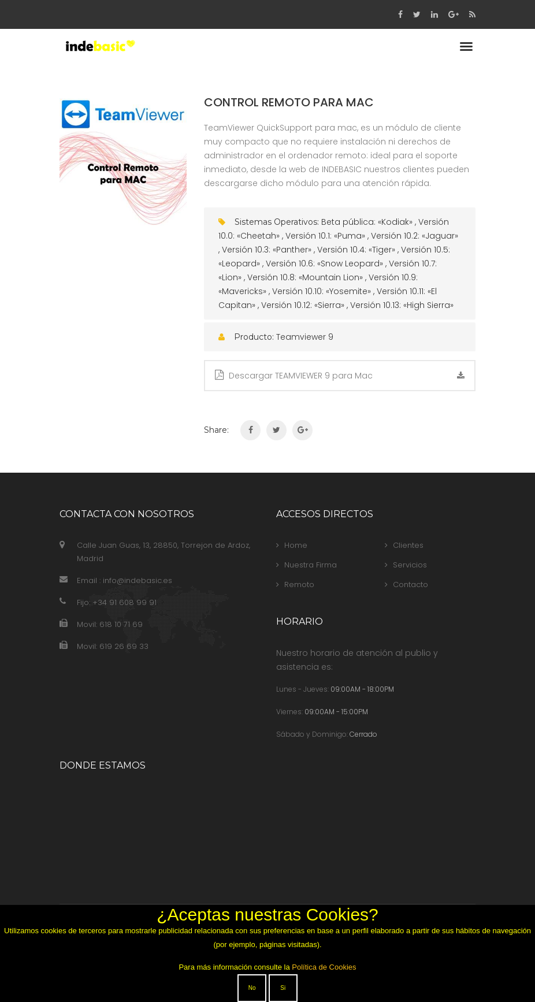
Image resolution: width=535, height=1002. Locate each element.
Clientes (404, 545)
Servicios (406, 564)
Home (291, 545)
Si (282, 988)
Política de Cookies (324, 967)
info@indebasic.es (137, 580)
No (252, 988)
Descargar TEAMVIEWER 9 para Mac (340, 375)
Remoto (295, 584)
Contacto (406, 584)
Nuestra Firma (306, 564)
